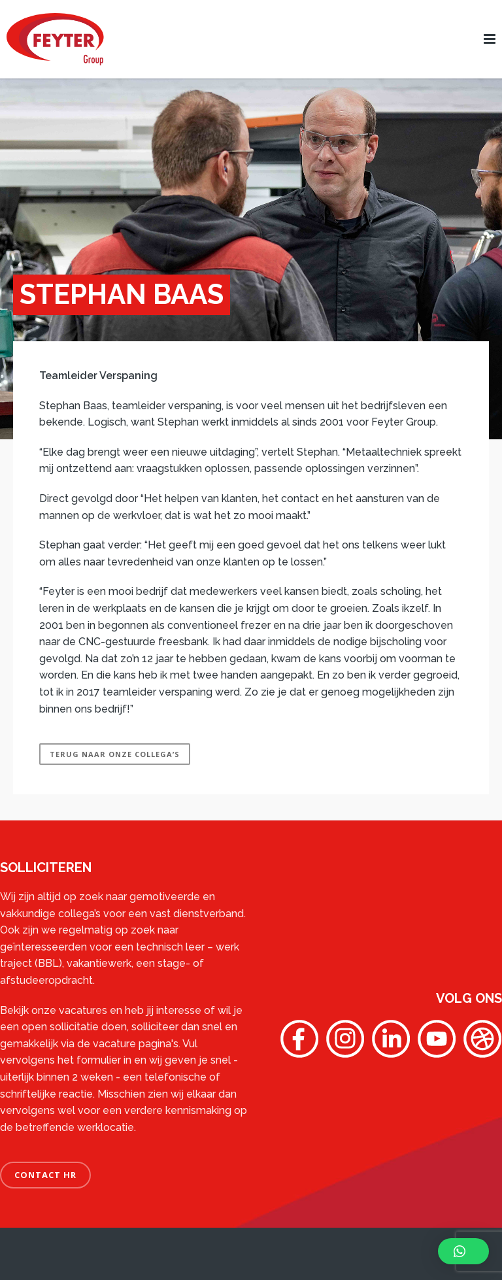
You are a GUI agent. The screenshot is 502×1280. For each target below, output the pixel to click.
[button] (463, 1251)
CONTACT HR (45, 1175)
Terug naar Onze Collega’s (115, 754)
